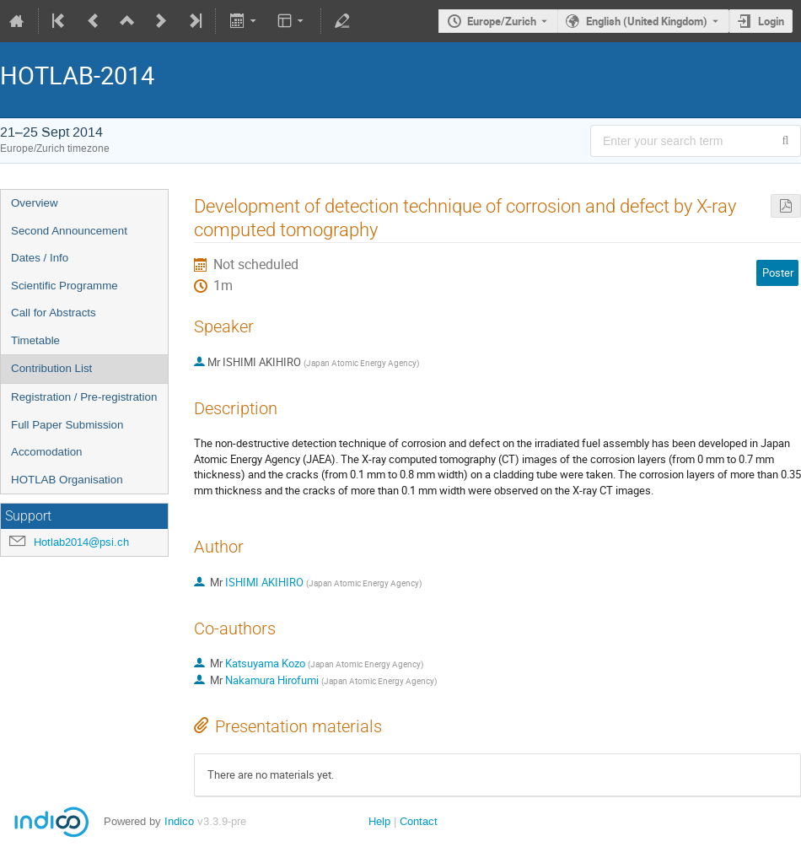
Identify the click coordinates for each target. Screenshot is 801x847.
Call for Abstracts (53, 312)
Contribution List (51, 368)
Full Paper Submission (67, 424)
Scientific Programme (64, 285)
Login (771, 21)
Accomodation (46, 451)
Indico (179, 821)
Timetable (35, 340)
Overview (34, 203)
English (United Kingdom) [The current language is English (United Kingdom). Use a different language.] (646, 21)
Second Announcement (69, 230)
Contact (419, 821)
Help (379, 821)
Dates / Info (39, 257)
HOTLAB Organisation (67, 479)
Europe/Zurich (501, 21)
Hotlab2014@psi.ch (81, 542)
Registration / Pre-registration (84, 397)
